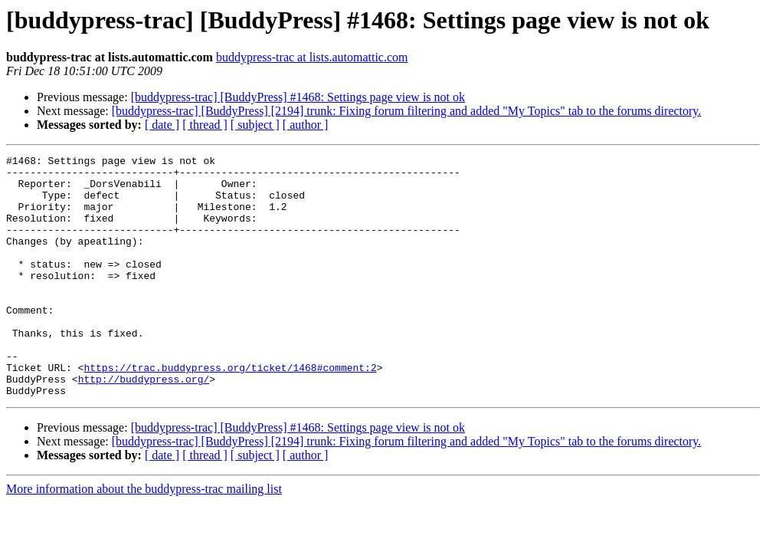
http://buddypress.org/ (144, 425)
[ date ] (162, 124)
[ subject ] (255, 124)
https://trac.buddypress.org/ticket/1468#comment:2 (229, 411)
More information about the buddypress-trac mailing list (144, 537)
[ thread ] (205, 124)
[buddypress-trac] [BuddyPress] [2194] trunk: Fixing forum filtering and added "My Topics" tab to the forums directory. (407, 110)
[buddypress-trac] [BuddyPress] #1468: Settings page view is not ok (298, 97)
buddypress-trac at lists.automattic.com (312, 57)
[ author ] (306, 124)
